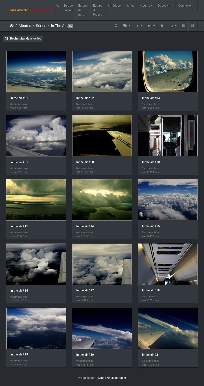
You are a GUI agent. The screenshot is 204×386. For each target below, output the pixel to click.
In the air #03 (151, 98)
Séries (130, 5)
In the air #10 (151, 162)
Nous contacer (116, 378)
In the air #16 (19, 290)
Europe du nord (83, 10)
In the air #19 (19, 354)
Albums (145, 5)
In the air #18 (151, 290)
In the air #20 (85, 354)
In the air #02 (85, 98)
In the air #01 (19, 98)
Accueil (12, 26)
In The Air (59, 26)
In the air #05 (19, 162)
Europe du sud (68, 8)
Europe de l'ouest (97, 10)
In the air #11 (19, 226)
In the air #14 (85, 226)
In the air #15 (151, 226)
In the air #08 (85, 162)
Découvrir (164, 5)
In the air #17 (85, 290)
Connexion (185, 5)
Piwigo (99, 378)
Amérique (114, 5)
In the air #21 (151, 354)
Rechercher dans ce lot (23, 38)
